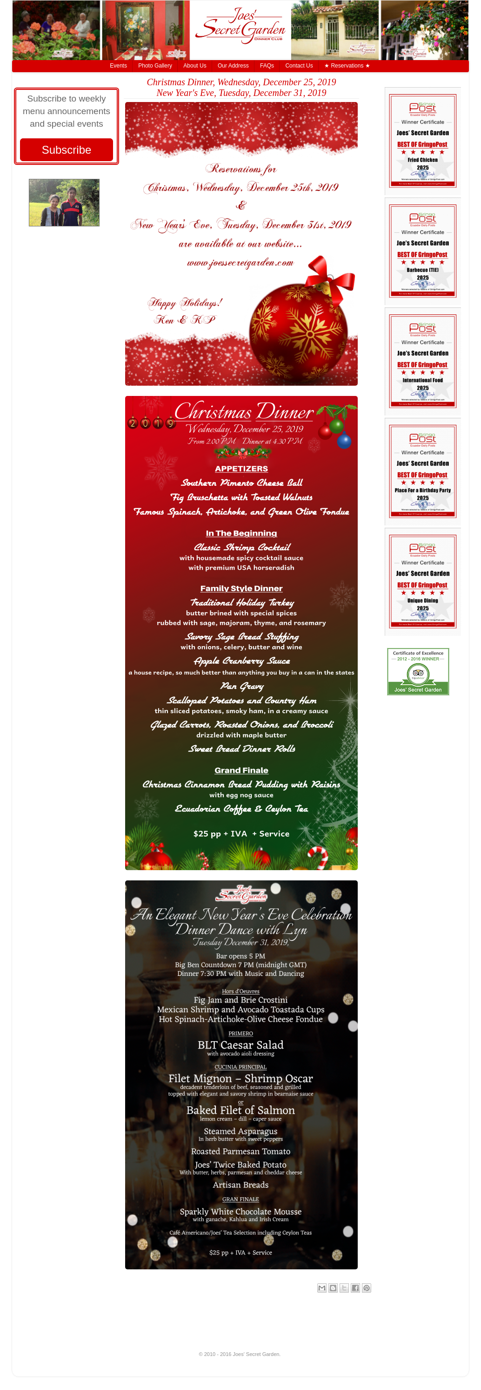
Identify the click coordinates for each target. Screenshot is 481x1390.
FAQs (267, 65)
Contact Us (299, 65)
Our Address (233, 65)
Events (118, 65)
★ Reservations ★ (347, 65)
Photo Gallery (155, 65)
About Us (194, 65)
